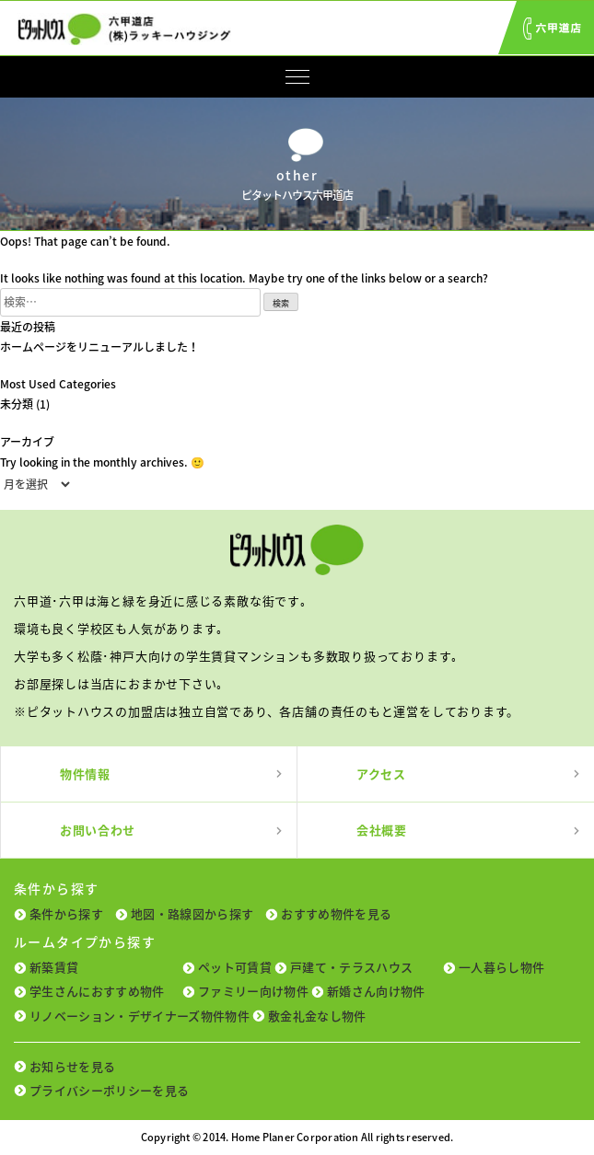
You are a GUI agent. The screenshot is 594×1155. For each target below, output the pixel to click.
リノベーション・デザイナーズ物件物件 (139, 1015)
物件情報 (85, 773)
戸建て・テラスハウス (351, 967)
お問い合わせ (97, 829)
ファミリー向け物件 (253, 990)
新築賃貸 (53, 967)
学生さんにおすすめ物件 (97, 990)
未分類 (16, 404)
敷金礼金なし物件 (317, 1015)
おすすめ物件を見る (336, 913)
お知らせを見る (72, 1066)
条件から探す (66, 913)
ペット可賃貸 (235, 967)
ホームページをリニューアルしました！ (99, 347)
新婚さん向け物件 (376, 990)
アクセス (381, 773)
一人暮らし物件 (501, 967)
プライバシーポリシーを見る (109, 1090)
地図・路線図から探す (192, 913)
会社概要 (381, 829)
